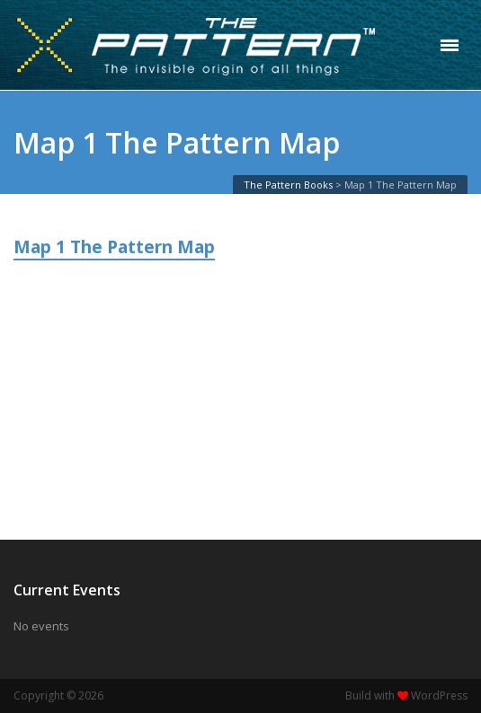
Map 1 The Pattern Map (114, 247)
